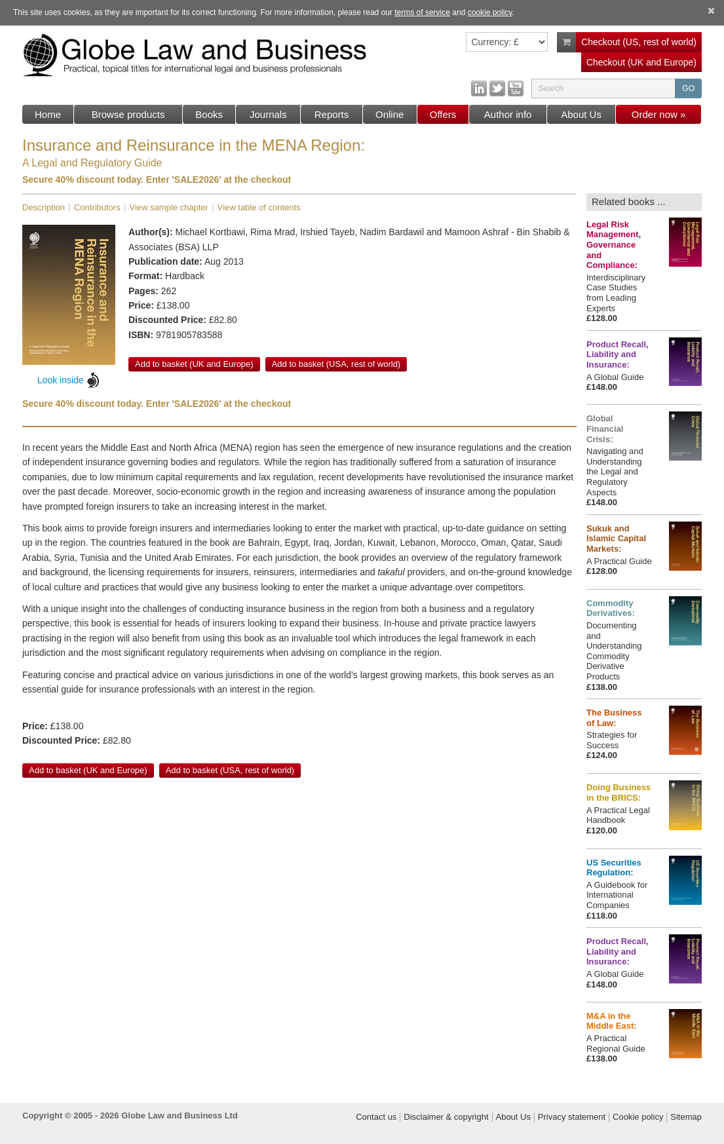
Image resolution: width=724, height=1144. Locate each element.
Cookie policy (638, 1117)
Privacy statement (571, 1117)
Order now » (659, 114)
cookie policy (490, 12)
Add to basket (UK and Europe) (194, 364)
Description (43, 207)
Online (389, 114)
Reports (331, 114)
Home (48, 114)
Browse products (128, 114)
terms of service (422, 12)
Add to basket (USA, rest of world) (336, 364)
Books (209, 114)
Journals (268, 114)
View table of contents (259, 207)
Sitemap (686, 1117)
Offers (443, 114)
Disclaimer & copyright (446, 1117)
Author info (508, 114)
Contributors (97, 207)
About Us (581, 114)
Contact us (376, 1117)
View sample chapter (168, 207)
